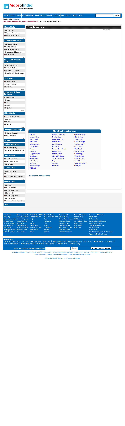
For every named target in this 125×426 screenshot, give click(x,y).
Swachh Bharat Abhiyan (97, 225)
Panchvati (55, 146)
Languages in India (9, 230)
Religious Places (64, 225)
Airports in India (22, 230)
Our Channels (9, 155)
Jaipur (46, 225)
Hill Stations (9, 87)
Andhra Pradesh (35, 217)
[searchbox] (104, 15)
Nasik (10, 19)
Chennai (8, 124)
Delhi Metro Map (22, 225)
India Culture (9, 55)
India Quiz (77, 227)
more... (23, 38)
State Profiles (10, 97)
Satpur (54, 161)
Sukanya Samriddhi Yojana (97, 221)
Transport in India (23, 215)
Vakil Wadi (78, 161)
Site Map (49, 254)
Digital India (93, 217)
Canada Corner (34, 144)
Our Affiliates (47, 252)
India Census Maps (12, 49)
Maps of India (9, 27)
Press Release (63, 254)
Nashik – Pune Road (58, 149)
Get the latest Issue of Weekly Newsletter (79, 254)
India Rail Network (11, 68)
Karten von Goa (10, 171)
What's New (77, 15)
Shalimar (55, 163)
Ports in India (21, 232)
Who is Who (7, 227)
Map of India (9, 30)
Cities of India (27, 15)
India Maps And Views (12, 41)
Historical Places (64, 221)
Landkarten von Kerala (13, 174)
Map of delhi (9, 193)
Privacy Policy (94, 252)
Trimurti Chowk (79, 158)
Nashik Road (56, 142)
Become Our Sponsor (67, 252)
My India (49, 15)
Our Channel (66, 15)
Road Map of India (11, 65)
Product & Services (11, 144)
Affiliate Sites (9, 182)
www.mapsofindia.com (74, 258)
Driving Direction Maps (13, 130)
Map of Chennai (10, 198)
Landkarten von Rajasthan (14, 176)
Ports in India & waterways (14, 73)
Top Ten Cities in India (51, 217)
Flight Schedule (36, 241)
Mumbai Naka (56, 137)
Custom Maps (78, 217)
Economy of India (9, 223)
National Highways (11, 133)
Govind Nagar (34, 158)
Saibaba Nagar (57, 154)
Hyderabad (47, 221)
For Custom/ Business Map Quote (14, 21)
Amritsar (46, 232)
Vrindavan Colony (80, 163)
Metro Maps (20, 223)
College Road (34, 146)
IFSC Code (46, 241)
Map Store (9, 185)
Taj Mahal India (64, 223)
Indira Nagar (34, 161)
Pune (45, 223)
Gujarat (7, 105)
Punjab (32, 223)
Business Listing (74, 244)
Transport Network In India (12, 61)
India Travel (39, 15)
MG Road (33, 168)
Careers (43, 254)
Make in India (93, 219)
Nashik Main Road (58, 139)
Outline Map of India (12, 35)
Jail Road (33, 163)
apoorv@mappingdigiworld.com (50, 21)
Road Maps (88, 241)
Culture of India (8, 225)
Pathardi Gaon (79, 151)
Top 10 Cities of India (12, 116)
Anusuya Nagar (35, 137)
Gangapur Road (35, 154)
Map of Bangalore (11, 196)
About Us (102, 252)
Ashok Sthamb (34, 139)
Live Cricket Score (11, 161)
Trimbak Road (79, 156)
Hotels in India (10, 82)
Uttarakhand (34, 230)
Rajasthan (8, 108)
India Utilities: (8, 239)
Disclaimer (35, 252)
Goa (6, 103)
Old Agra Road (57, 144)
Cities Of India (9, 113)
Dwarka (32, 149)
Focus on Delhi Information (14, 201)
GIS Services (78, 219)
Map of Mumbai (10, 188)
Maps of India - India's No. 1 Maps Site (5, 6)
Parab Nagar (79, 154)
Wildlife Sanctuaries (65, 232)
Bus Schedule (98, 241)
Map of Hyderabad (11, 190)
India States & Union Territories (12, 93)
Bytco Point (33, 142)
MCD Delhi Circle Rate (11, 244)
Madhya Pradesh (35, 227)
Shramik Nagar (79, 144)
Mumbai (8, 122)
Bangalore (8, 119)
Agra (45, 219)
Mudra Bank (93, 230)
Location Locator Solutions (14, 150)
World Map (8, 141)
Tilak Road (78, 149)
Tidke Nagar (79, 146)
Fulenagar (33, 151)
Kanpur (46, 230)
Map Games (78, 225)
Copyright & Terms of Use (82, 252)
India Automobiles (11, 159)
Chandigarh (47, 227)
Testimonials (15, 252)
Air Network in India (12, 70)
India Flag (6, 217)
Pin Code (25, 241)
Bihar (32, 232)
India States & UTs (36, 215)
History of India (10, 47)
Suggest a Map (56, 252)
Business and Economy (13, 52)
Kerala (7, 100)
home (5, 19)
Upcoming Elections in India (98, 234)
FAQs (40, 252)
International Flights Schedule (45, 244)
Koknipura (78, 166)
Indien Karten (9, 168)
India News (9, 164)
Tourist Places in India (66, 219)
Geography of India (9, 219)
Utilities (57, 15)
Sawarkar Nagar (80, 142)
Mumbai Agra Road (58, 134)
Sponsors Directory (25, 252)
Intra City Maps (10, 136)
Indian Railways (22, 221)
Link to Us (56, 254)
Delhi (6, 205)
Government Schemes (97, 215)
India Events (78, 223)
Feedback (37, 254)
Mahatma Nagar (35, 166)
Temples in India (11, 84)
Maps (6, 15)
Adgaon (32, 134)
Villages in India (62, 244)
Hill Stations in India (65, 227)
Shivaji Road (79, 139)
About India (7, 215)
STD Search (109, 241)
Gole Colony (34, 156)
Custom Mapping (11, 147)
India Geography (11, 44)
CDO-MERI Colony (58, 156)
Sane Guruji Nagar (58, 158)
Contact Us (109, 252)
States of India (15, 15)
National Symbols (9, 232)
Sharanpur (55, 166)
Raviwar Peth (56, 151)
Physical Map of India (12, 33)
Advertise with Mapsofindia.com (101, 248)
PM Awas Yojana (94, 227)
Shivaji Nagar (79, 137)
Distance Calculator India (12, 241)
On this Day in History (81, 221)
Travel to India (64, 215)
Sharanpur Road (80, 134)
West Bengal (34, 225)
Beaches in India (64, 230)
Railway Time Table (59, 241)
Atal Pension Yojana (95, 223)
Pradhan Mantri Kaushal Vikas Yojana (101, 232)
